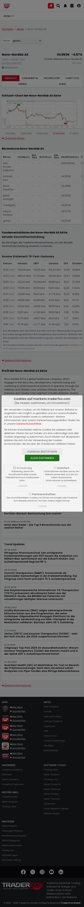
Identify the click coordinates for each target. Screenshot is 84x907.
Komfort (63, 468)
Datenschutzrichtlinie (28, 423)
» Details (22, 486)
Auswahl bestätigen (42, 452)
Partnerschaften (43, 494)
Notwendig (24, 468)
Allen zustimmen (42, 458)
